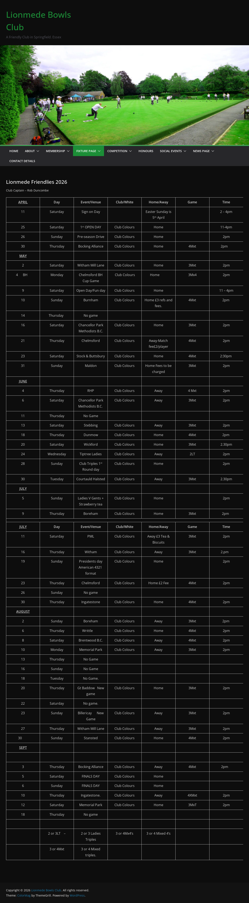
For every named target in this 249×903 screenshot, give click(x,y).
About (30, 151)
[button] (37, 151)
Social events (171, 151)
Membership (55, 151)
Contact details (22, 161)
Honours (146, 151)
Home (13, 151)
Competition (117, 151)
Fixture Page (86, 151)
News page (201, 151)
